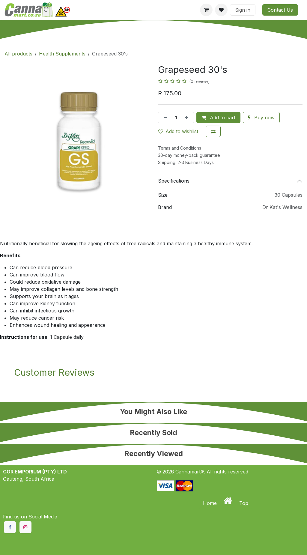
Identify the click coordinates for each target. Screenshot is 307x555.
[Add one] (188, 117)
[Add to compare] (213, 131)
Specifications (173, 181)
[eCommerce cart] (206, 10)
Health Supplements (62, 54)
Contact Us (280, 10)
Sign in (242, 10)
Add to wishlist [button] (178, 131)
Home (210, 503)
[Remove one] (164, 117)
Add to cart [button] (218, 118)
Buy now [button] (261, 118)
